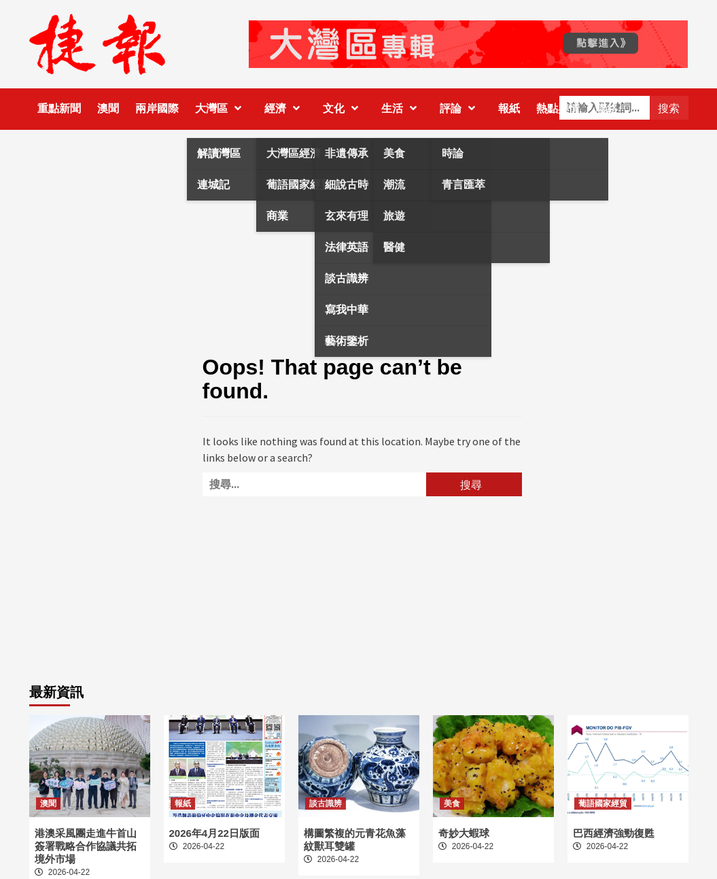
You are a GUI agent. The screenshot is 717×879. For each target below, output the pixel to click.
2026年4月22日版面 (214, 833)
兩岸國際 (157, 108)
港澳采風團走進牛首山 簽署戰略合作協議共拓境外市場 (86, 846)
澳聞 (108, 108)
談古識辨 (325, 803)
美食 (452, 803)
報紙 (509, 108)
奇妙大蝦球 (463, 833)
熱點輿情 (558, 108)
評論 (461, 108)
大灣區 (221, 108)
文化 (344, 108)
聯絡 (607, 108)
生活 (402, 108)
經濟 (285, 108)
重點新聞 (59, 108)
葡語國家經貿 (602, 803)
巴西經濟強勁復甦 (613, 833)
